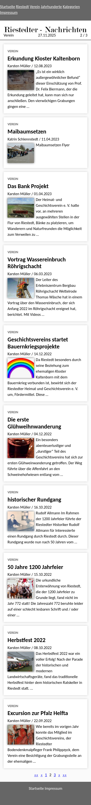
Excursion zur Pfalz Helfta (38, 712)
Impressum (8, 12)
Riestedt (22, 6)
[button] (36, 775)
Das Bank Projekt (28, 186)
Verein (35, 6)
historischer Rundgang (34, 499)
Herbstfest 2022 (26, 639)
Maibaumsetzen (27, 131)
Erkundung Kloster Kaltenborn (44, 58)
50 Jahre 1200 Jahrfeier (35, 566)
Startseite (7, 6)
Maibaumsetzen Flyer (53, 145)
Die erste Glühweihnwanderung (34, 423)
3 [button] (55, 775)
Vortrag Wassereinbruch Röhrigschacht (37, 263)
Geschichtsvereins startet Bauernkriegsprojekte (38, 343)
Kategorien (71, 6)
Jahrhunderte (51, 6)
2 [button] (50, 775)
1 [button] (46, 775)
